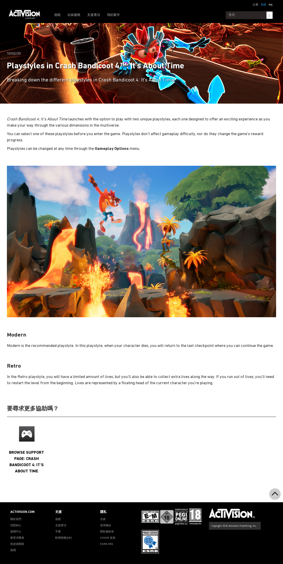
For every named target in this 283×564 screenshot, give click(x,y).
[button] (271, 4)
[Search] (269, 15)
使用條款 (105, 525)
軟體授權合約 (63, 538)
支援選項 (93, 15)
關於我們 (15, 519)
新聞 (13, 550)
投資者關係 (17, 544)
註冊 (255, 4)
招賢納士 (15, 525)
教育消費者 (17, 538)
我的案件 (113, 15)
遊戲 (57, 15)
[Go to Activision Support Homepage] (27, 15)
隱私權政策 (107, 531)
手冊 (58, 531)
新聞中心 (15, 531)
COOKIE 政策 (108, 538)
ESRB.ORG (106, 544)
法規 (103, 519)
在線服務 (73, 15)
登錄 (263, 4)
